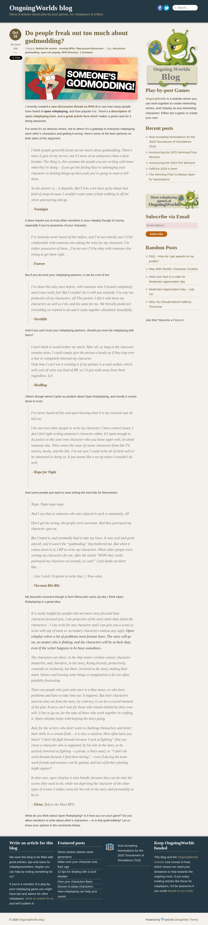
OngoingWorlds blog (40, 8)
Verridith (40, 319)
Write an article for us (39, 898)
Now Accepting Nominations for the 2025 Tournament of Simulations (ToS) (172, 141)
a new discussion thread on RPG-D (73, 106)
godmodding (32, 52)
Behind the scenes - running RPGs (55, 48)
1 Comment (86, 52)
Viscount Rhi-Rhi (47, 586)
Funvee (39, 264)
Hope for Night (45, 472)
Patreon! (178, 320)
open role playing (50, 52)
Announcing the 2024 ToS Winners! (172, 162)
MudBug (40, 385)
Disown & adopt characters (75, 886)
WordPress (162, 919)
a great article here (76, 116)
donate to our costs (180, 890)
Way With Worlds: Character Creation (173, 269)
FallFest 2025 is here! (163, 168)
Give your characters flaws (75, 881)
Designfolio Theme (186, 919)
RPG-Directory (70, 52)
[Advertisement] (172, 356)
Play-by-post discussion (90, 48)
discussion (119, 48)
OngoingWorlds (156, 98)
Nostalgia (41, 209)
